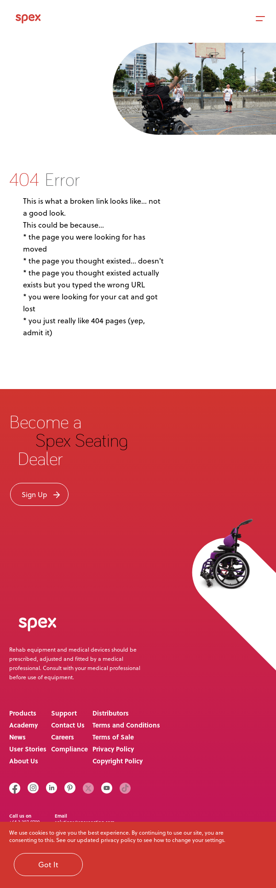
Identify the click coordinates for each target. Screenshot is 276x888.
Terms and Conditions (126, 724)
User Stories (27, 748)
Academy (23, 724)
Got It (48, 864)
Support (64, 712)
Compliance (69, 748)
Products (22, 712)
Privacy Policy (113, 748)
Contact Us (68, 724)
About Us (23, 760)
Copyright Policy (117, 760)
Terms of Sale (113, 736)
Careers (62, 736)
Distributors (110, 712)
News (17, 736)
